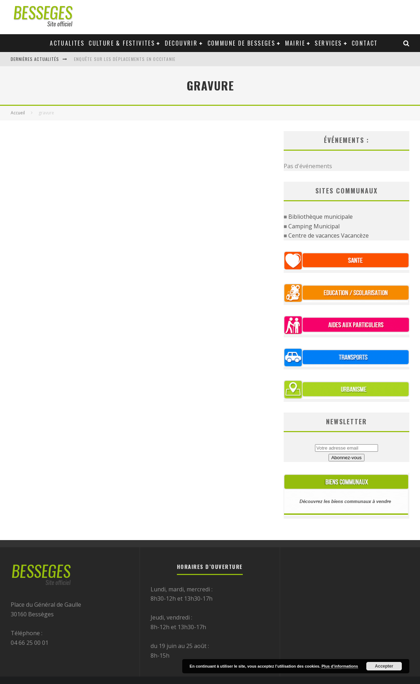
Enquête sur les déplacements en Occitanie (124, 59)
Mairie (295, 43)
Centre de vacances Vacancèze (328, 235)
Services (328, 43)
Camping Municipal (314, 226)
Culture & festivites (122, 43)
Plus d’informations (339, 666)
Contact (365, 43)
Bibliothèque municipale (320, 217)
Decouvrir (181, 43)
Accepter (384, 666)
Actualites (67, 43)
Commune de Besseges (241, 43)
